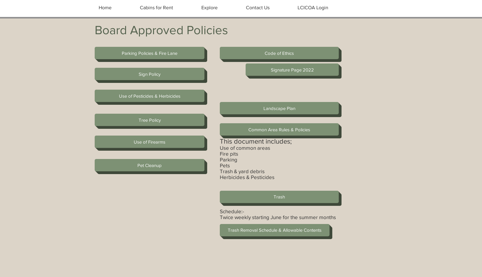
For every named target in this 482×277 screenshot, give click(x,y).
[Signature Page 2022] (292, 69)
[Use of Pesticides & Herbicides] (149, 96)
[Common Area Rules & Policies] (279, 129)
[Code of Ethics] (279, 53)
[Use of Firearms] (149, 142)
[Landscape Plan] (279, 108)
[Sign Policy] (149, 74)
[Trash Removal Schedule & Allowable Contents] (275, 230)
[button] (149, 165)
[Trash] (279, 197)
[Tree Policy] (149, 120)
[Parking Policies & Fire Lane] (149, 53)
